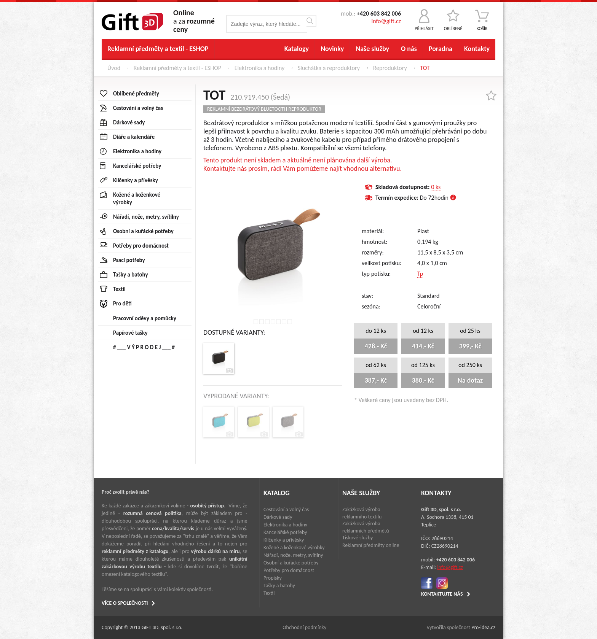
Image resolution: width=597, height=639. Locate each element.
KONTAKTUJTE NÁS (442, 594)
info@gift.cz (386, 21)
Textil (269, 593)
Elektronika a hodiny (260, 68)
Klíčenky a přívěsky (283, 540)
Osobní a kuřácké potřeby (291, 563)
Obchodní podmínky (304, 627)
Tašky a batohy (279, 585)
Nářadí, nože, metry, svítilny (293, 555)
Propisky (272, 578)
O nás (409, 49)
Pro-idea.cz (483, 627)
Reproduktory (390, 68)
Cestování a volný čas (286, 509)
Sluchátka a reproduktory (329, 68)
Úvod (113, 68)
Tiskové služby (357, 537)
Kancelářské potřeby (285, 532)
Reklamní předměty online (370, 545)
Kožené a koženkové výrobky (294, 547)
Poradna (440, 49)
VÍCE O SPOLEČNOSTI (125, 603)
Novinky (332, 49)
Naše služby (372, 49)
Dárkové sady (277, 517)
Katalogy (296, 49)
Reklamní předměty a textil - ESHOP (158, 49)
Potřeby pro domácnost (288, 570)
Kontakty (477, 49)
